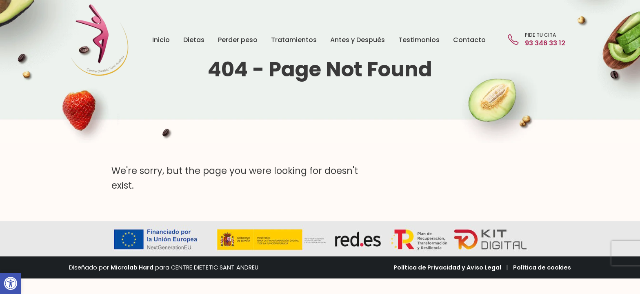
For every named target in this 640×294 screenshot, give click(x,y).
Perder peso (238, 40)
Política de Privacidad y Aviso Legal (447, 267)
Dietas (193, 40)
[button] (10, 283)
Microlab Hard (132, 267)
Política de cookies (542, 267)
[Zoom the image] (99, 8)
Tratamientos (294, 40)
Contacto (469, 40)
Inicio (161, 40)
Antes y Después (357, 40)
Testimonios (419, 40)
